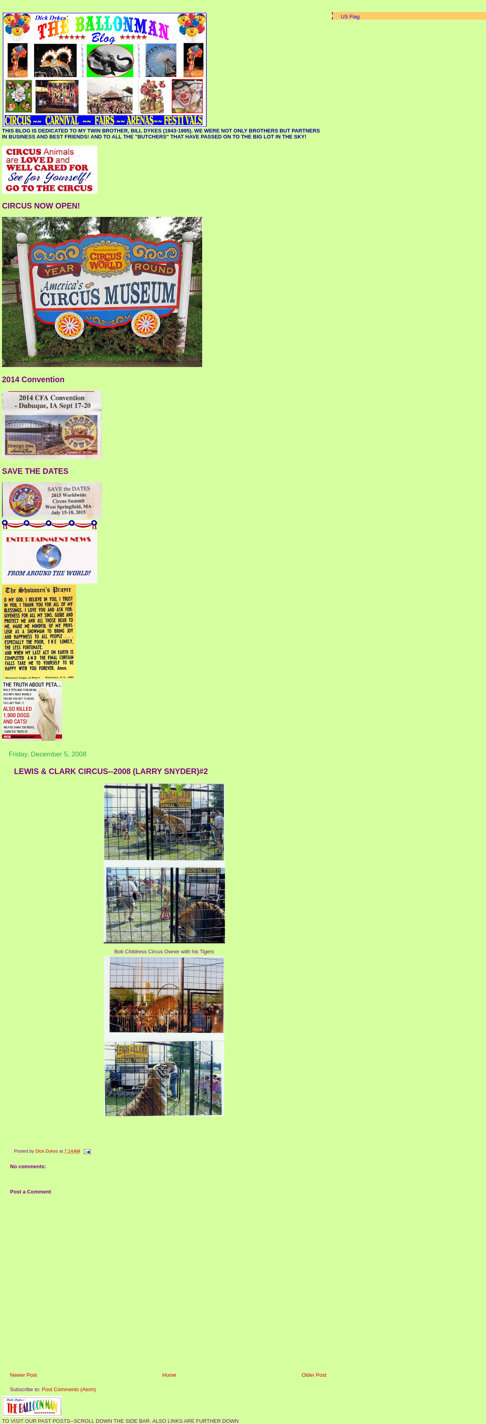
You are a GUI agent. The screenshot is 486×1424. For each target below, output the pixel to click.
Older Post (314, 1375)
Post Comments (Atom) (69, 1389)
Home (170, 1375)
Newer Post (23, 1375)
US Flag (350, 17)
